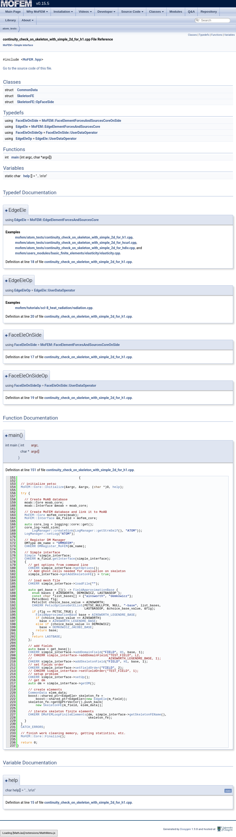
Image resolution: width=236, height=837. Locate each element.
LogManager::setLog (41, 534)
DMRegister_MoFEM (53, 546)
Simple (30, 555)
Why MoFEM (37, 11)
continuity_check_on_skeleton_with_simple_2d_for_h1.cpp (88, 262)
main (15, 157)
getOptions (84, 568)
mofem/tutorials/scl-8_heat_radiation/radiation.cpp (54, 308)
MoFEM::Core (34, 515)
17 (32, 357)
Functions (216, 34)
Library (10, 20)
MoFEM (7, 45)
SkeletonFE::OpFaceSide (35, 102)
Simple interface (23, 45)
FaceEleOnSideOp (29, 133)
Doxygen (185, 829)
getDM (85, 683)
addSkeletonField (90, 661)
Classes (156, 11)
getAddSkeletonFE (77, 574)
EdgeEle (22, 127)
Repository (209, 11)
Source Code (132, 11)
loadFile (82, 583)
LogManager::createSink (52, 530)
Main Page (13, 11)
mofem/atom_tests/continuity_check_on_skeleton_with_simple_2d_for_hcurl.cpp (75, 243)
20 (32, 316)
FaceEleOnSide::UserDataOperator (72, 133)
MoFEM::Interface (39, 518)
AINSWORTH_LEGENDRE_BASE (113, 615)
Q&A (191, 11)
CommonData (27, 90)
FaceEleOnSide (27, 121)
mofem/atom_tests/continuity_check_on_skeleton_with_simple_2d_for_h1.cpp (74, 237)
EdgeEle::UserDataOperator (56, 138)
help (26, 176)
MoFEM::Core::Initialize (42, 487)
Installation (63, 11)
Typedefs (204, 34)
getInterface (64, 558)
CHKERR (30, 546)
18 (32, 262)
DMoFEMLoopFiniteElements (63, 714)
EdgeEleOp (24, 138)
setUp (79, 677)
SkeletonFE (25, 96)
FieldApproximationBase (93, 590)
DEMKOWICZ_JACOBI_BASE (72, 627)
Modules (176, 11)
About (28, 20)
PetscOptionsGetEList (64, 605)
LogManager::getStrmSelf (96, 530)
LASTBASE (52, 636)
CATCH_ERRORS (32, 727)
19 (32, 398)
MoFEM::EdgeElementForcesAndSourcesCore (65, 127)
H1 (122, 652)
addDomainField (88, 652)
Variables (229, 34)
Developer (107, 11)
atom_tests (10, 28)
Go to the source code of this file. (27, 68)
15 (32, 802)
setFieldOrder (87, 668)
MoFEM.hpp (32, 59)
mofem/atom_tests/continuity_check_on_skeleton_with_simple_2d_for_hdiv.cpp (75, 248)
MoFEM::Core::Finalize (40, 736)
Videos (85, 11)
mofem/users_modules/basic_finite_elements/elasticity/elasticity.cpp (67, 253)
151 (33, 470)
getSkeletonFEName (145, 714)
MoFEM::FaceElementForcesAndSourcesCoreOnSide (81, 121)
